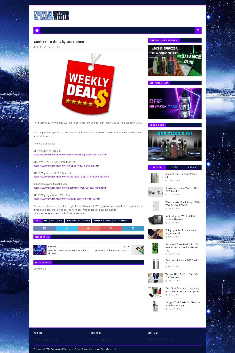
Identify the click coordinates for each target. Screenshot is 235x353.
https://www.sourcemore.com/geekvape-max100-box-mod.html (69, 187)
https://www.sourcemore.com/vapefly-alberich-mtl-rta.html (67, 198)
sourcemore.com (48, 213)
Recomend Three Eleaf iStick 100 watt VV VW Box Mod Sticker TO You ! (181, 247)
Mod (53, 220)
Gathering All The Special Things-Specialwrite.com (74, 349)
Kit (45, 220)
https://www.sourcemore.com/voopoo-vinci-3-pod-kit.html (66, 165)
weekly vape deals (122, 220)
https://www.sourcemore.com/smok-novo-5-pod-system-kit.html (70, 154)
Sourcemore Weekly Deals (78, 220)
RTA (60, 220)
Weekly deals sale (102, 220)
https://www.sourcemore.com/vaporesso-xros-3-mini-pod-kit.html (71, 176)
